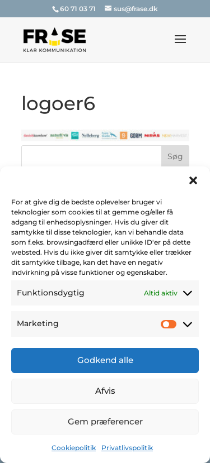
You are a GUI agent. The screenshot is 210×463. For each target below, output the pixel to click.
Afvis (105, 390)
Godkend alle (105, 360)
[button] (193, 180)
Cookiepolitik (74, 447)
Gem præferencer (105, 421)
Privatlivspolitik (127, 447)
